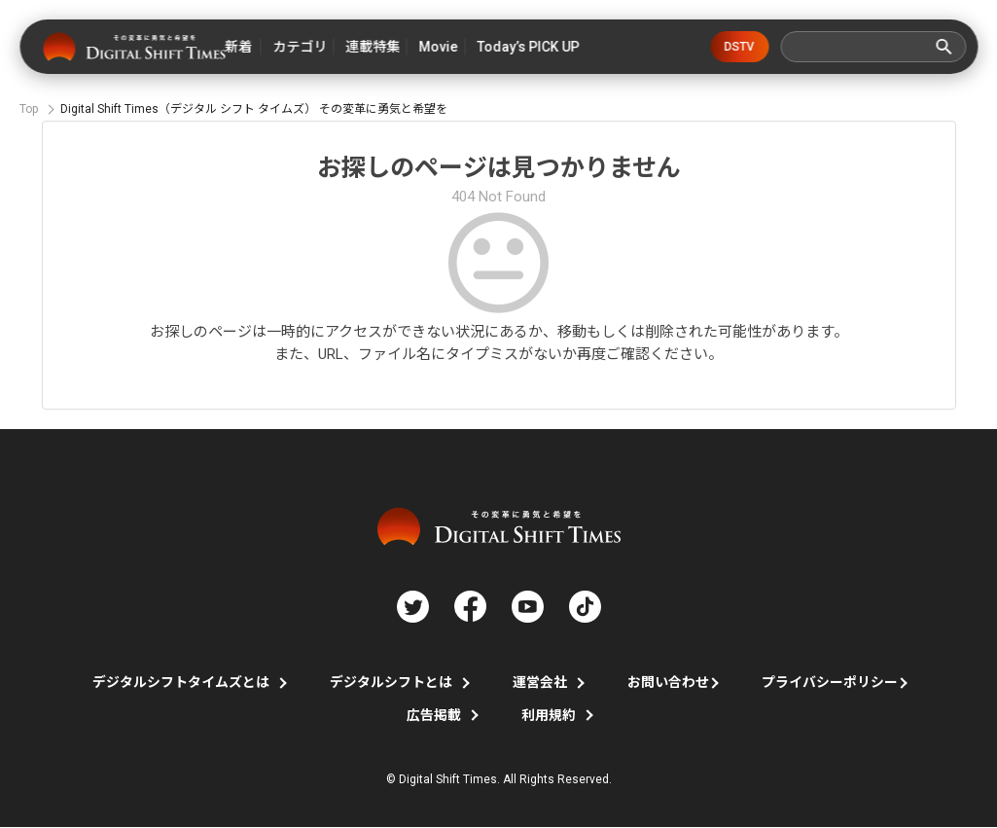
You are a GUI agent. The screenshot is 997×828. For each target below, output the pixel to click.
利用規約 (548, 716)
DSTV (741, 47)
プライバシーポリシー (830, 683)
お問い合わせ (668, 683)
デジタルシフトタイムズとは (180, 683)
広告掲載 (434, 716)
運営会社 (540, 683)
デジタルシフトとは (391, 683)
